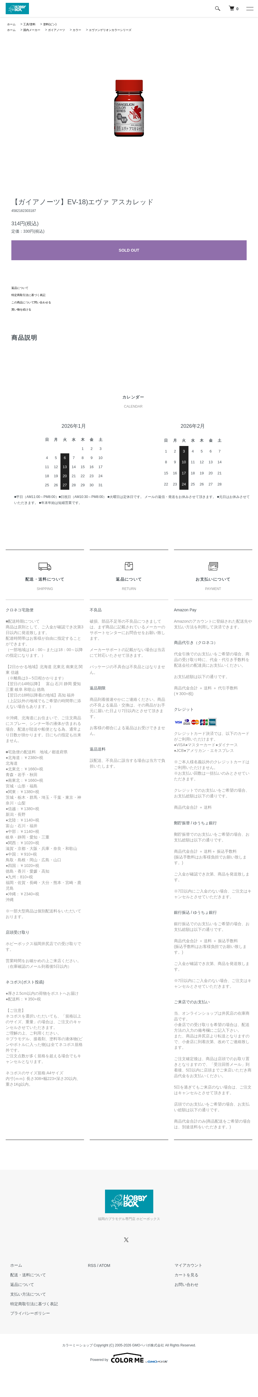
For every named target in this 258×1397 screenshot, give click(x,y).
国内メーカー (35, 30)
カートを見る (182, 1275)
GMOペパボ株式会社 (148, 1345)
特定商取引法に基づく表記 (31, 295)
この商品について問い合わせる (35, 302)
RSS (92, 1265)
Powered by (129, 1358)
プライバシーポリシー (25, 1313)
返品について (21, 288)
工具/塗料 (32, 24)
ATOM (104, 1265)
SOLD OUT (129, 250)
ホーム (12, 24)
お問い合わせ (182, 1284)
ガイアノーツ (63, 30)
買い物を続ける (23, 309)
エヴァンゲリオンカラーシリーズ (124, 30)
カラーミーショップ (77, 1345)
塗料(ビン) (55, 24)
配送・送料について (23, 1275)
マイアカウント (184, 1265)
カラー (86, 30)
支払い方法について (23, 1294)
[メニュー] (249, 8)
